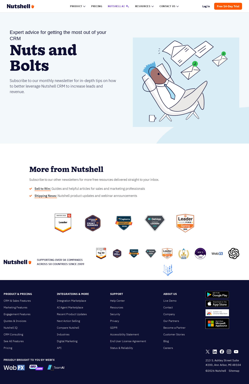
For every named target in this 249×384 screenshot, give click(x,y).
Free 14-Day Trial (228, 6)
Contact (168, 307)
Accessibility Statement (124, 334)
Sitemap (234, 370)
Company (169, 314)
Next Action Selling (68, 321)
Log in (206, 6)
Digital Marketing (67, 341)
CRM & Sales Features (17, 300)
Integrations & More (73, 294)
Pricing (8, 348)
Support (116, 294)
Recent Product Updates (72, 314)
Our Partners (171, 321)
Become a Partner (174, 327)
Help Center (117, 300)
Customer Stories (174, 334)
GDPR (113, 327)
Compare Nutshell (68, 327)
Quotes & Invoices (15, 321)
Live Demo (170, 300)
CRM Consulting (13, 334)
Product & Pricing (18, 294)
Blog (166, 341)
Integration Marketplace (71, 300)
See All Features (14, 341)
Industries (63, 334)
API (59, 348)
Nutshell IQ (11, 327)
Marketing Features (15, 307)
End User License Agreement (128, 341)
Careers (168, 348)
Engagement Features (17, 314)
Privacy (114, 321)
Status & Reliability (121, 348)
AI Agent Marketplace (70, 307)
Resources (116, 307)
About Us (170, 294)
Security (115, 314)
